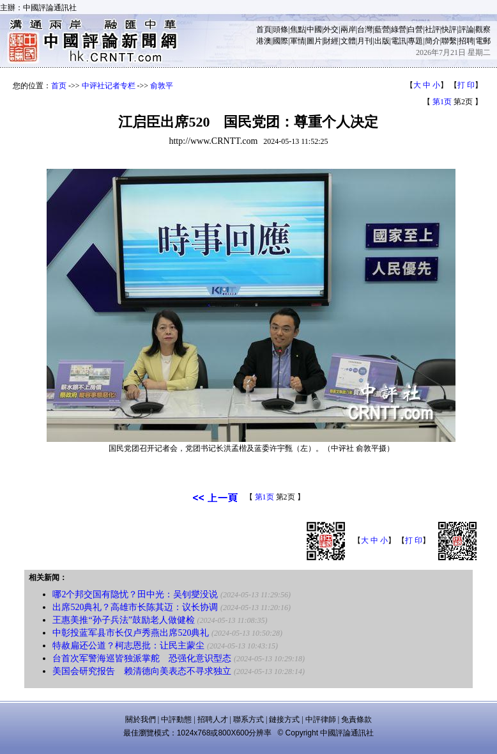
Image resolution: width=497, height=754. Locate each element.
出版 (382, 40)
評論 (466, 29)
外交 (331, 29)
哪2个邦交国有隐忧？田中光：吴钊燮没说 (135, 594)
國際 (280, 40)
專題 (415, 40)
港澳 (263, 40)
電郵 (483, 40)
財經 (331, 40)
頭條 (280, 29)
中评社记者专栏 (108, 85)
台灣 (364, 29)
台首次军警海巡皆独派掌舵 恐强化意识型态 (141, 658)
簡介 (432, 40)
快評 (449, 29)
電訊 (398, 40)
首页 (58, 85)
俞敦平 (161, 85)
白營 (415, 29)
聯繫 (449, 40)
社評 (432, 29)
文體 (348, 40)
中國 (314, 29)
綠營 (398, 29)
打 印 (466, 85)
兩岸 (348, 29)
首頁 (263, 29)
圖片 (314, 40)
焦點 (297, 29)
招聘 (466, 40)
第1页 (442, 101)
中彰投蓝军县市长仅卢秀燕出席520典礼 (130, 633)
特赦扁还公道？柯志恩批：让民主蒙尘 (128, 645)
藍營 (382, 29)
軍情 (297, 40)
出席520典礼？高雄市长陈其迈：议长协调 (135, 607)
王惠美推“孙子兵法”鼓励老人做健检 (123, 620)
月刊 (364, 40)
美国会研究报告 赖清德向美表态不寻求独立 (141, 671)
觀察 (483, 29)
